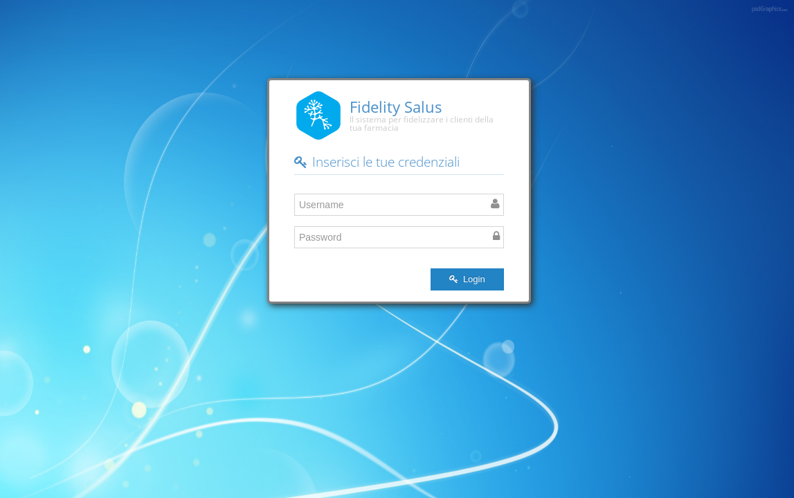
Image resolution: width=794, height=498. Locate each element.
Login (467, 279)
